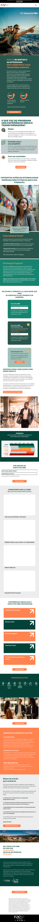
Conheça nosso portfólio (19, 1)
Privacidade (19, 918)
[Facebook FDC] (15, 920)
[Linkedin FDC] (19, 920)
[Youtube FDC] (22, 920)
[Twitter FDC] (17, 920)
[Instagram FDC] (24, 920)
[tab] (19, 471)
